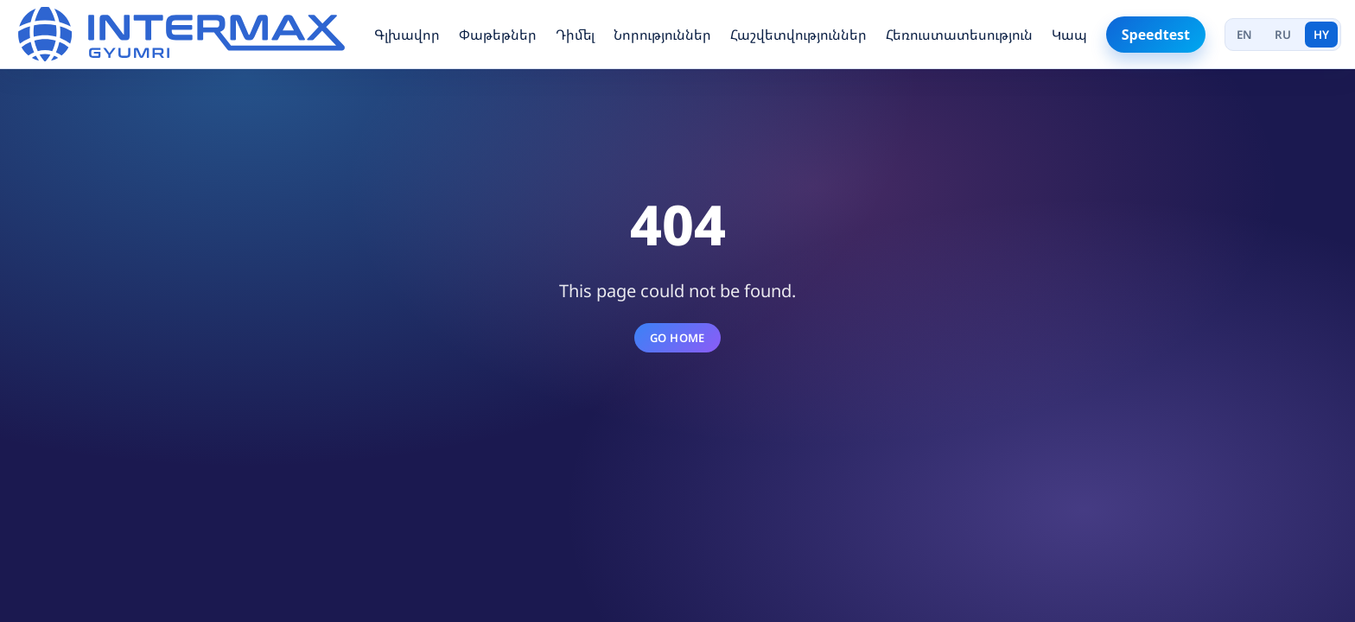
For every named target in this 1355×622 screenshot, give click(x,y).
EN (1244, 34)
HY (1321, 34)
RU (1283, 34)
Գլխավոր (407, 34)
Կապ (1069, 34)
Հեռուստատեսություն (959, 34)
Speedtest (1156, 34)
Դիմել (575, 34)
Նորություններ (662, 34)
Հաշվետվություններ (798, 34)
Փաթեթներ (498, 34)
